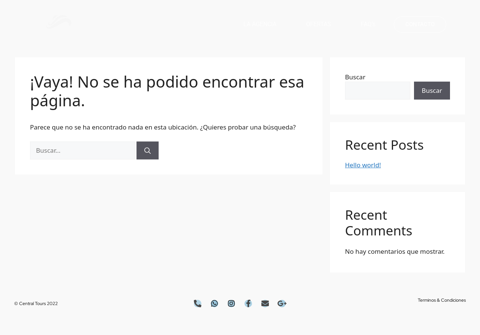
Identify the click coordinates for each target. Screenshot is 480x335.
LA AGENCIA (259, 24)
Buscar (355, 77)
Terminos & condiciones (442, 300)
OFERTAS (318, 24)
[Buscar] (147, 150)
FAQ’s (368, 24)
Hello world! (363, 165)
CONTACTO (420, 24)
